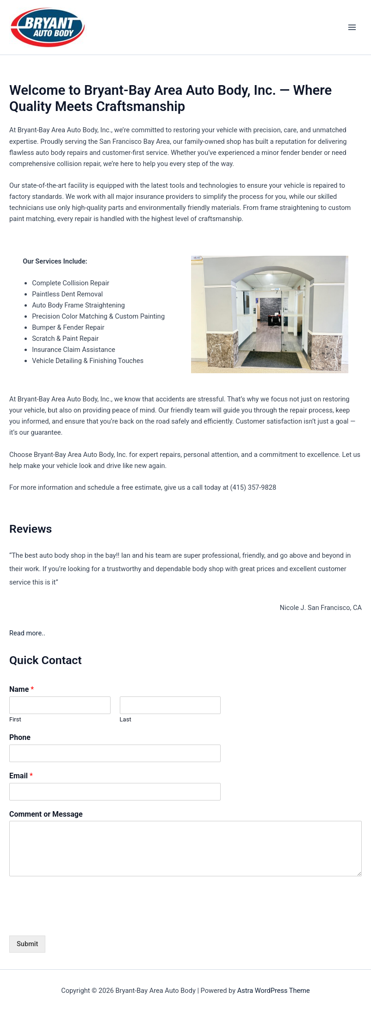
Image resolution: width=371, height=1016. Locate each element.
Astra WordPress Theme (273, 990)
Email (21, 775)
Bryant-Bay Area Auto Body (160, 27)
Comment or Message (46, 814)
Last (125, 719)
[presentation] (79, 920)
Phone (20, 737)
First (15, 719)
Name (21, 689)
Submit (27, 944)
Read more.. (27, 633)
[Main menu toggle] (352, 27)
